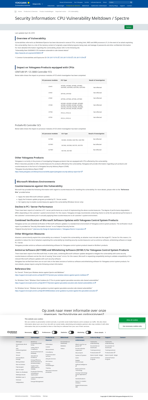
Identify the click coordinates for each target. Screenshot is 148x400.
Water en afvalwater (22, 372)
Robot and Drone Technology (80, 369)
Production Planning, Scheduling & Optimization (37, 373)
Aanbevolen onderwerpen (99, 6)
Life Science (49, 361)
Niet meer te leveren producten (51, 371)
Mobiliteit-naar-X (21, 377)
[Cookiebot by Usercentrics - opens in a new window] (12, 396)
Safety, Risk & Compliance (35, 348)
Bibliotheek (85, 6)
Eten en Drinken (20, 365)
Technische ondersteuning (94, 342)
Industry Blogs (113, 6)
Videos (63, 349)
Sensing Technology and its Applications (81, 374)
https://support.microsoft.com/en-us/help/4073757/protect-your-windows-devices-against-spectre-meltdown (51, 275)
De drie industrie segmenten (80, 349)
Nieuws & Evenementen (66, 2)
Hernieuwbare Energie (20, 358)
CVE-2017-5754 (79, 58)
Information (49, 344)
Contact (129, 6)
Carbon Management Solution (37, 378)
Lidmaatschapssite (96, 2)
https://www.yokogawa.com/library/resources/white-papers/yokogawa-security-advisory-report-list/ (48, 172)
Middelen (63, 346)
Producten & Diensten (73, 6)
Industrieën (51, 6)
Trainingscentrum (95, 350)
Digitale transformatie (79, 361)
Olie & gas (19, 342)
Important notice (61, 11)
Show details (99, 396)
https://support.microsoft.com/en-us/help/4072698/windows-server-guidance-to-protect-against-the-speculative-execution (56, 291)
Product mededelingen (47, 11)
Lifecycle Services (51, 359)
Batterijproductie (20, 375)
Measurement (50, 350)
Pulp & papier (20, 367)
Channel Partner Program (95, 358)
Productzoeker (94, 353)
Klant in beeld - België (96, 355)
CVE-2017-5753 (66, 58)
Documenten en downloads (65, 342)
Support (122, 6)
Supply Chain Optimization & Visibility (35, 367)
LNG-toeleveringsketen (21, 349)
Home (20, 11)
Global (105, 2)
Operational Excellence (34, 356)
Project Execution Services (50, 355)
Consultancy (49, 352)
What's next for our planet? (80, 345)
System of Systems (80, 355)
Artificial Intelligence (81, 365)
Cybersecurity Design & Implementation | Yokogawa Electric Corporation (59, 229)
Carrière (86, 2)
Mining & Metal (20, 362)
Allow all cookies (132, 384)
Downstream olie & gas (21, 345)
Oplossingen (60, 6)
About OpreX (79, 353)
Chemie (18, 353)
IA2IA (77, 358)
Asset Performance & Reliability (37, 352)
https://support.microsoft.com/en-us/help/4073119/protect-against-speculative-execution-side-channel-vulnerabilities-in (55, 283)
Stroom (18, 355)
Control (48, 347)
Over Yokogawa (78, 2)
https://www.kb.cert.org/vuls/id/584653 (29, 53)
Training (48, 368)
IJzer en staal (20, 370)
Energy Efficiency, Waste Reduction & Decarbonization (36, 361)
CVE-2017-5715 (53, 58)
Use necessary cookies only (132, 390)
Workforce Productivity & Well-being (36, 343)
